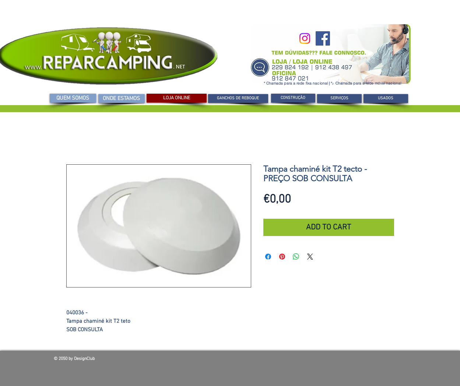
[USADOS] (386, 98)
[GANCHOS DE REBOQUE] (238, 98)
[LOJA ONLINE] (177, 98)
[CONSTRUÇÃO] (293, 98)
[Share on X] (310, 256)
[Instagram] (305, 38)
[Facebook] (323, 38)
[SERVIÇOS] (339, 98)
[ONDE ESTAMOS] (121, 98)
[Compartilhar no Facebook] (268, 256)
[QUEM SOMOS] (73, 98)
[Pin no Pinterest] (282, 256)
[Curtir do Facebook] (353, 360)
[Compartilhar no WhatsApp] (296, 256)
